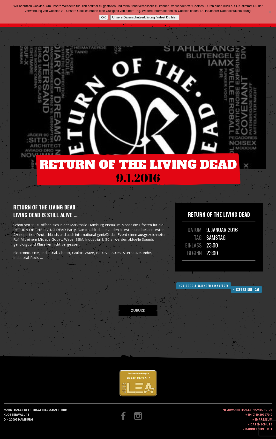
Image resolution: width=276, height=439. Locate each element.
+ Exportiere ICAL (246, 289)
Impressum (263, 419)
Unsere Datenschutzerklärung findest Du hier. (144, 17)
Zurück (138, 310)
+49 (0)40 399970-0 (258, 415)
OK (103, 17)
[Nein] (270, 11)
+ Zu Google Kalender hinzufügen (204, 286)
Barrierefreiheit (258, 429)
